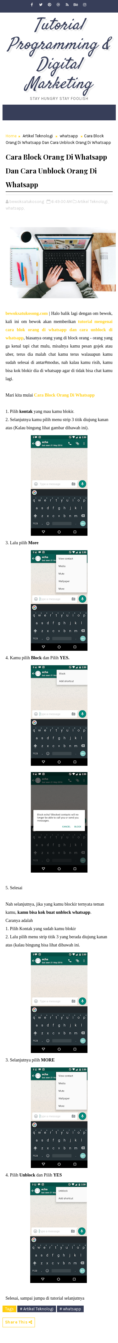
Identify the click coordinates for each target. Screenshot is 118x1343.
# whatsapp (70, 1309)
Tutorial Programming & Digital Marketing (59, 55)
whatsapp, (15, 208)
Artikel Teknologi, (92, 201)
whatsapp (69, 136)
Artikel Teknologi (38, 136)
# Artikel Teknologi (36, 1309)
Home (11, 136)
